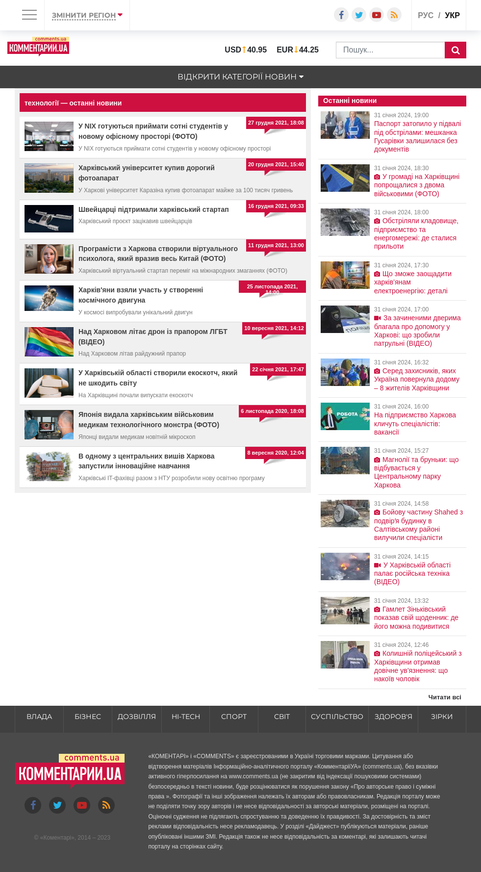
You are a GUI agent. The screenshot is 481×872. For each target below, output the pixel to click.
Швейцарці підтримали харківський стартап (153, 209)
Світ (282, 716)
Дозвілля (137, 716)
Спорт (234, 716)
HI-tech (186, 716)
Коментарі (57, 837)
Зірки (442, 716)
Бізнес (88, 716)
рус (425, 15)
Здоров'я (393, 716)
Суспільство (337, 716)
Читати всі (445, 697)
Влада (39, 716)
